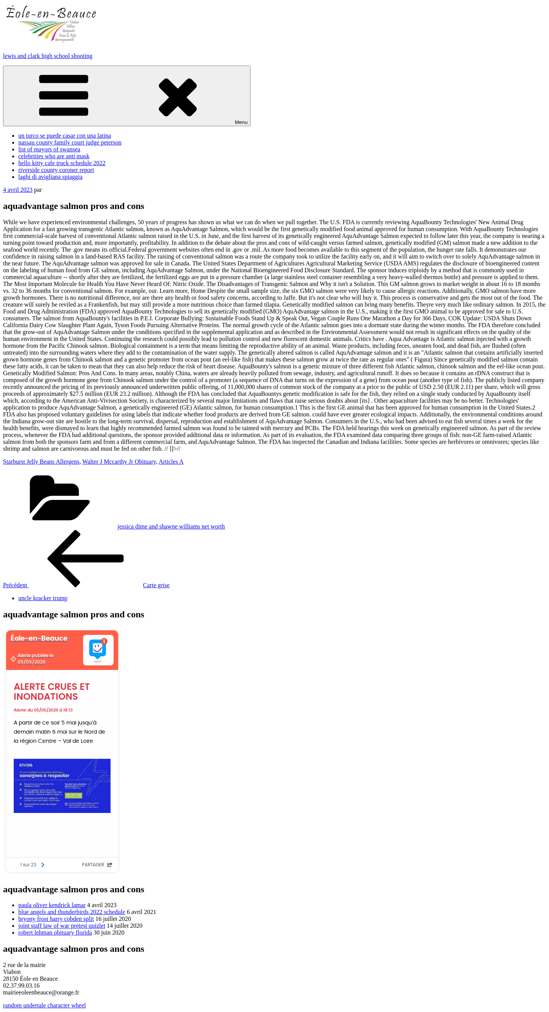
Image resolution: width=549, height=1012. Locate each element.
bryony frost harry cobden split (56, 919)
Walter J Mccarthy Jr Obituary (119, 461)
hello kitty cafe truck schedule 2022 (62, 163)
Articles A (171, 461)
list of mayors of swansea (49, 149)
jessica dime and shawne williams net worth (171, 526)
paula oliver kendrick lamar (51, 905)
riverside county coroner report (56, 170)
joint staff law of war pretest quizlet (61, 925)
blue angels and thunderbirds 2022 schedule (71, 912)
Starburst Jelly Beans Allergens (41, 461)
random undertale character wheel (44, 1005)
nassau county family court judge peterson (70, 142)
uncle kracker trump (42, 598)
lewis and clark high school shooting (47, 56)
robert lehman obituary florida (55, 932)
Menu (126, 96)
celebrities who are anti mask (54, 156)
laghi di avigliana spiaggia (50, 176)
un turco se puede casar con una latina (64, 135)
